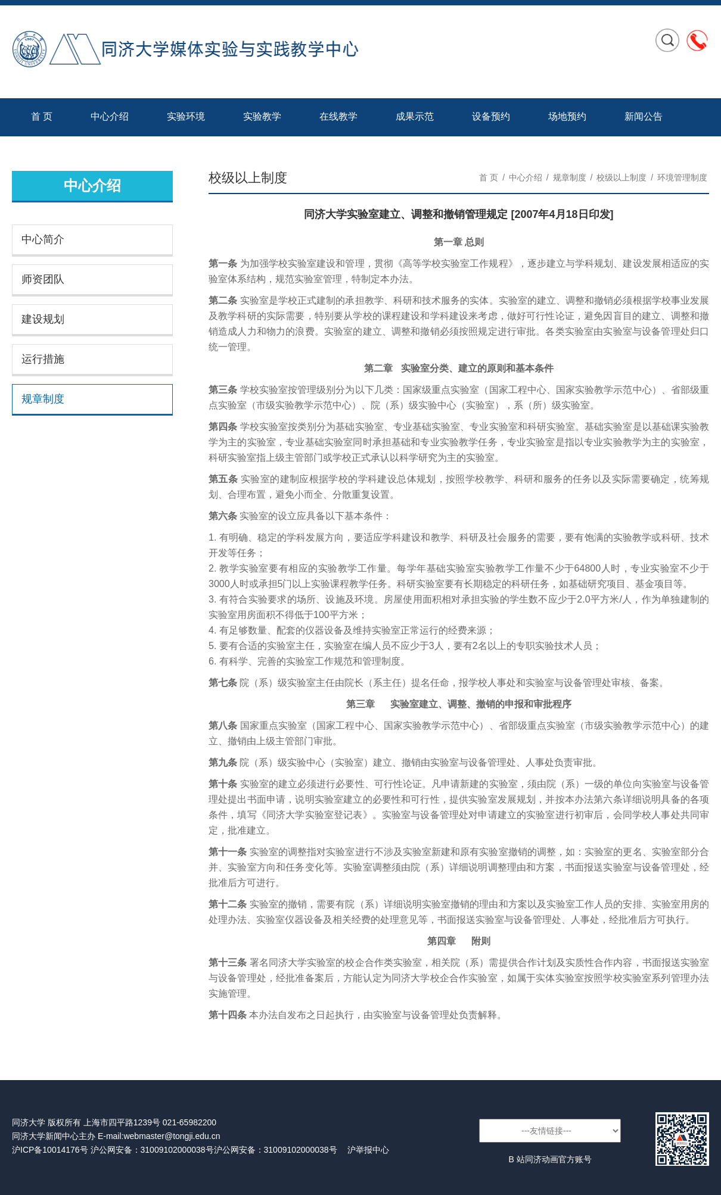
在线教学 (338, 116)
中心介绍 (110, 116)
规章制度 (42, 399)
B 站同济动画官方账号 (549, 1159)
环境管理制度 (682, 177)
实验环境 (186, 116)
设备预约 (491, 116)
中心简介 (42, 239)
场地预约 (567, 116)
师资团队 (42, 279)
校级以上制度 (621, 177)
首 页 (41, 116)
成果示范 (415, 116)
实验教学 (262, 116)
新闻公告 (643, 116)
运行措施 (42, 359)
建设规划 (42, 319)
